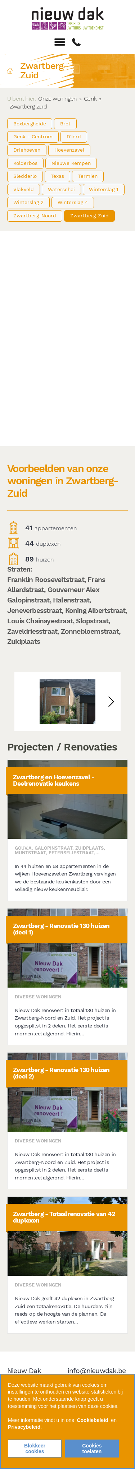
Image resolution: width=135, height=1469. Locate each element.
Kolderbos (25, 163)
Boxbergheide (29, 123)
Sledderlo (25, 176)
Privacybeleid (24, 1427)
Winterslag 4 (73, 202)
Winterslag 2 (28, 202)
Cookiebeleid (92, 1420)
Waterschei (61, 189)
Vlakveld (23, 189)
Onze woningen (57, 98)
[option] (67, 701)
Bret (65, 123)
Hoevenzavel (69, 150)
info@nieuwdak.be (97, 1371)
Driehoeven (26, 150)
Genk (90, 98)
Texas (57, 176)
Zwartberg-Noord (34, 215)
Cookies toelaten (92, 1448)
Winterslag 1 (103, 189)
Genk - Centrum (33, 136)
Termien (88, 176)
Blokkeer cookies (34, 1448)
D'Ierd (74, 136)
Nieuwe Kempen (71, 163)
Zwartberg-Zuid (89, 215)
